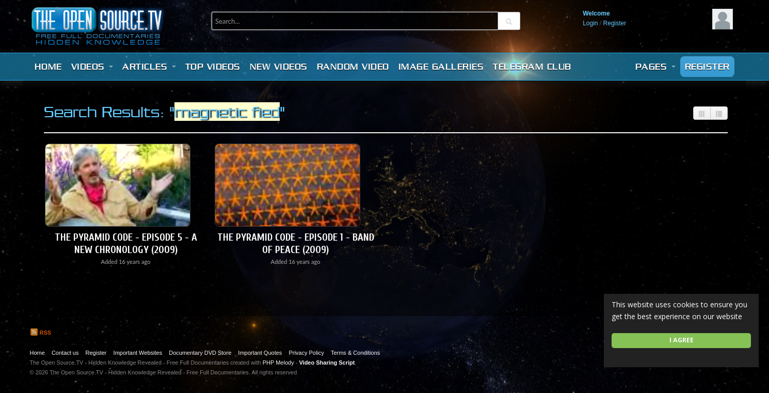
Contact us (65, 353)
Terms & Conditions (355, 353)
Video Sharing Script (327, 362)
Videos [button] (92, 66)
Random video (353, 66)
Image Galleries (441, 66)
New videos (279, 66)
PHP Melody (278, 362)
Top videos (213, 66)
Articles (149, 66)
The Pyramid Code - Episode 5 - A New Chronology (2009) (126, 243)
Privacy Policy (306, 353)
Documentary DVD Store (200, 353)
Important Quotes (260, 353)
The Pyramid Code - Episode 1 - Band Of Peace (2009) (295, 243)
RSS (41, 332)
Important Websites (138, 353)
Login (590, 23)
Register (615, 23)
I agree (681, 340)
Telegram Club (532, 66)
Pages (655, 66)
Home (48, 66)
